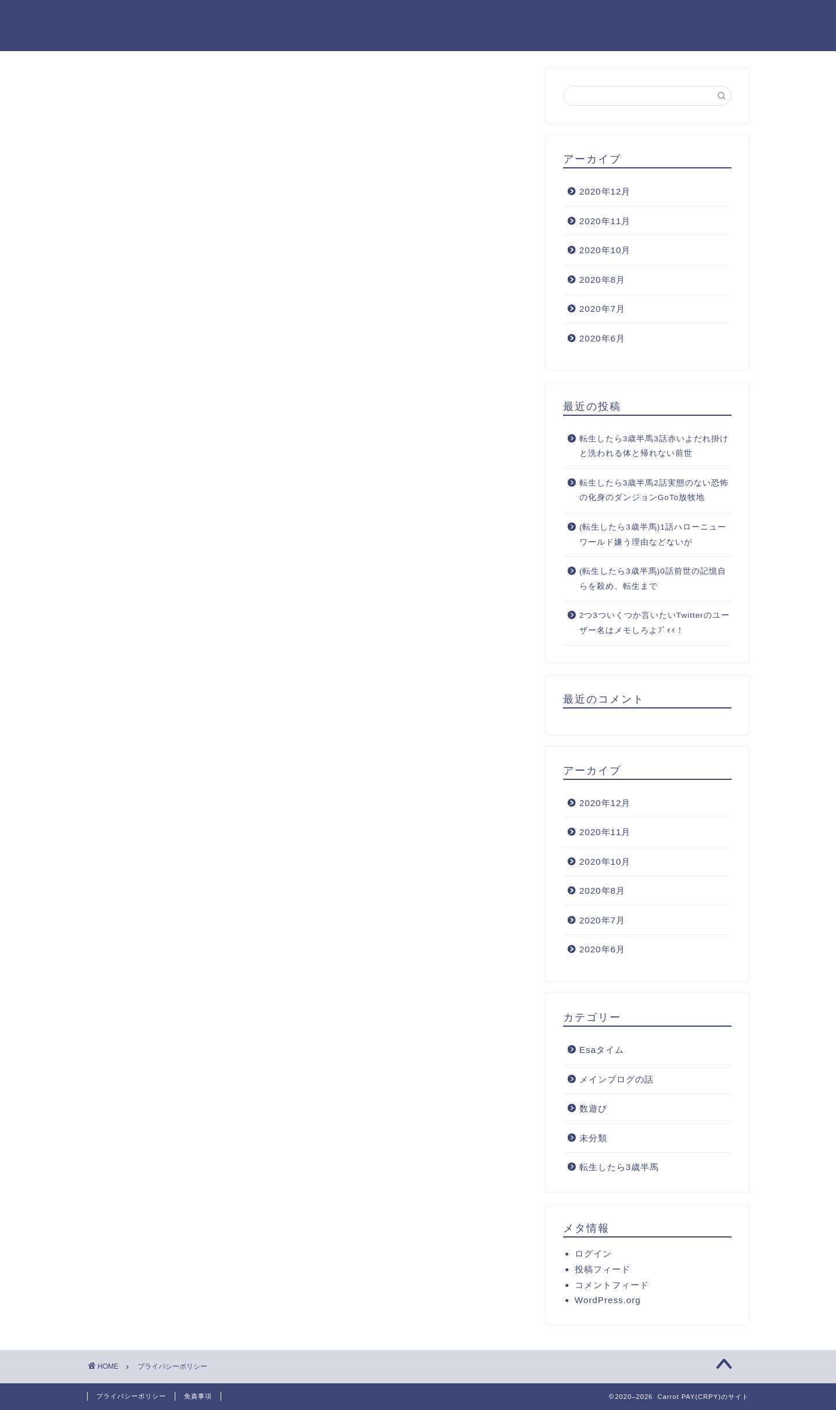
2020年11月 (605, 221)
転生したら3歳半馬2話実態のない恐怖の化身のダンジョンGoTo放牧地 (654, 490)
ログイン (593, 1253)
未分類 (593, 1138)
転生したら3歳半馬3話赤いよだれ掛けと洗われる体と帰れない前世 (654, 446)
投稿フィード (602, 1269)
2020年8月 (602, 280)
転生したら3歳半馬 (619, 1167)
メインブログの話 (616, 1079)
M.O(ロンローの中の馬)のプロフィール (656, 18)
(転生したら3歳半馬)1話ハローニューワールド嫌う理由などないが (652, 534)
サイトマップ (516, 18)
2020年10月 (605, 250)
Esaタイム (601, 1050)
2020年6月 (602, 338)
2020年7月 (602, 309)
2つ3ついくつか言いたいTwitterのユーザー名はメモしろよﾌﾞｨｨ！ (654, 623)
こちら (304, 392)
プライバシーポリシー (131, 1396)
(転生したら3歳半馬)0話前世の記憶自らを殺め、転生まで (652, 579)
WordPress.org (608, 1300)
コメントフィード (612, 1285)
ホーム (294, 18)
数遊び (593, 1108)
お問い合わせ (431, 18)
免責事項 (198, 1396)
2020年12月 (605, 191)
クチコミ (355, 18)
